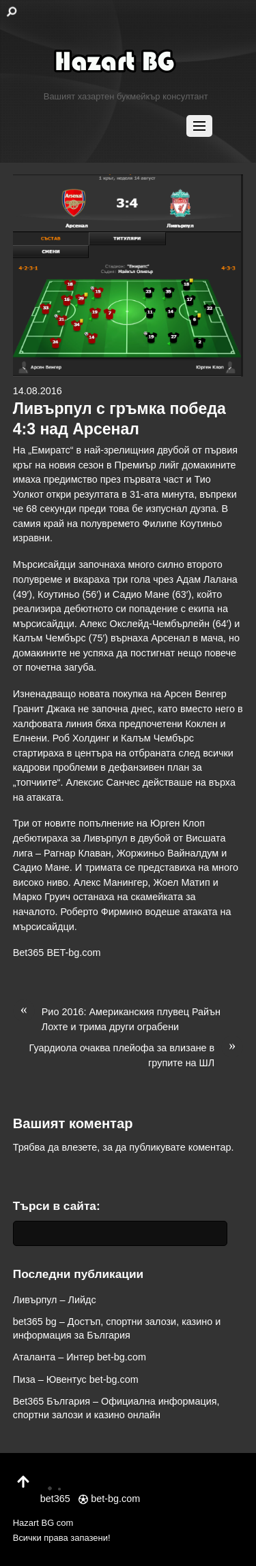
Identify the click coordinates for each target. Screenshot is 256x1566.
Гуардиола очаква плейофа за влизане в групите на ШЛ (136, 1054)
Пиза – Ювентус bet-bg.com (76, 1379)
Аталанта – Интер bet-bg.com (79, 1357)
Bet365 (28, 952)
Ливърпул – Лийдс (54, 1299)
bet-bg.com (109, 1498)
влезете (80, 1147)
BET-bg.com (73, 952)
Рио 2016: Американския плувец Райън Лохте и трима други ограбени (117, 1018)
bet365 (55, 1491)
